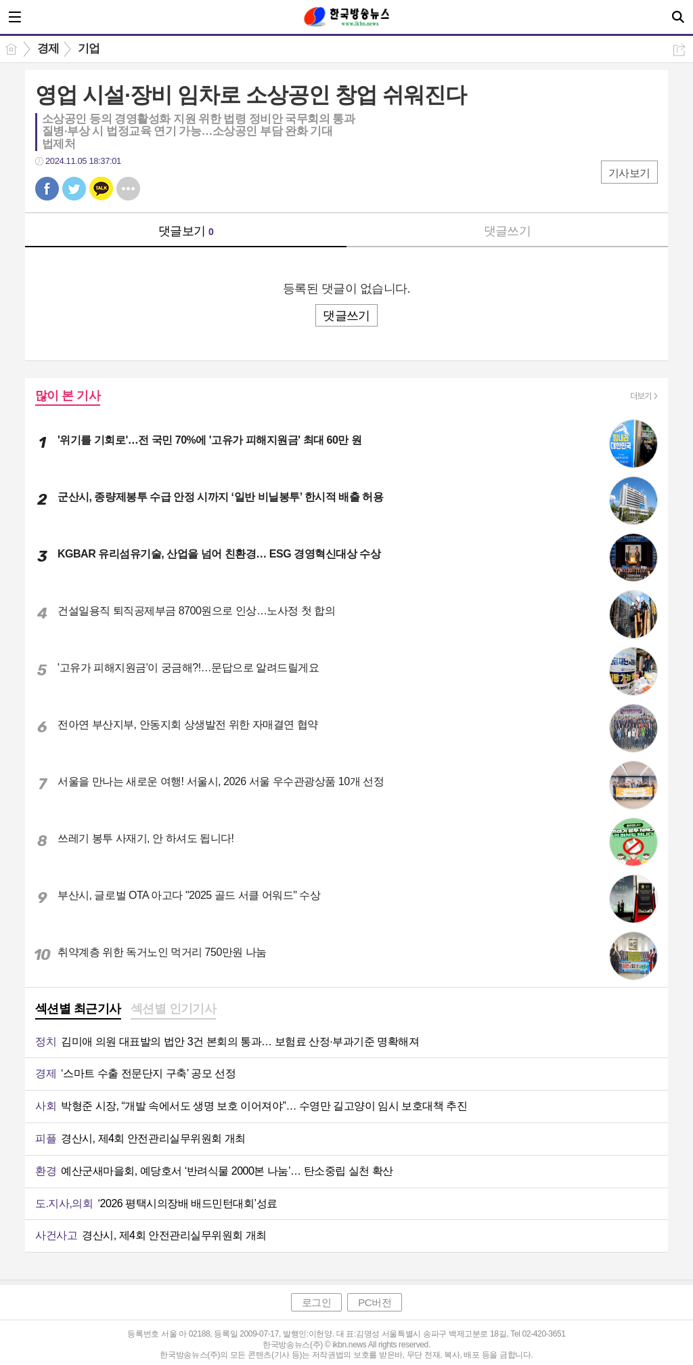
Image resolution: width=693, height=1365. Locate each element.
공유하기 (679, 50)
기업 (89, 48)
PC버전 (374, 1302)
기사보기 (629, 173)
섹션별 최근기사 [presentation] (78, 1008)
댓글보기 (186, 231)
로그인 (317, 1302)
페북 (47, 189)
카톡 (101, 189)
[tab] (78, 1010)
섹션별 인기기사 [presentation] (174, 1008)
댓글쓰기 (507, 231)
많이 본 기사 (67, 395)
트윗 (74, 189)
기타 (128, 189)
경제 (48, 48)
